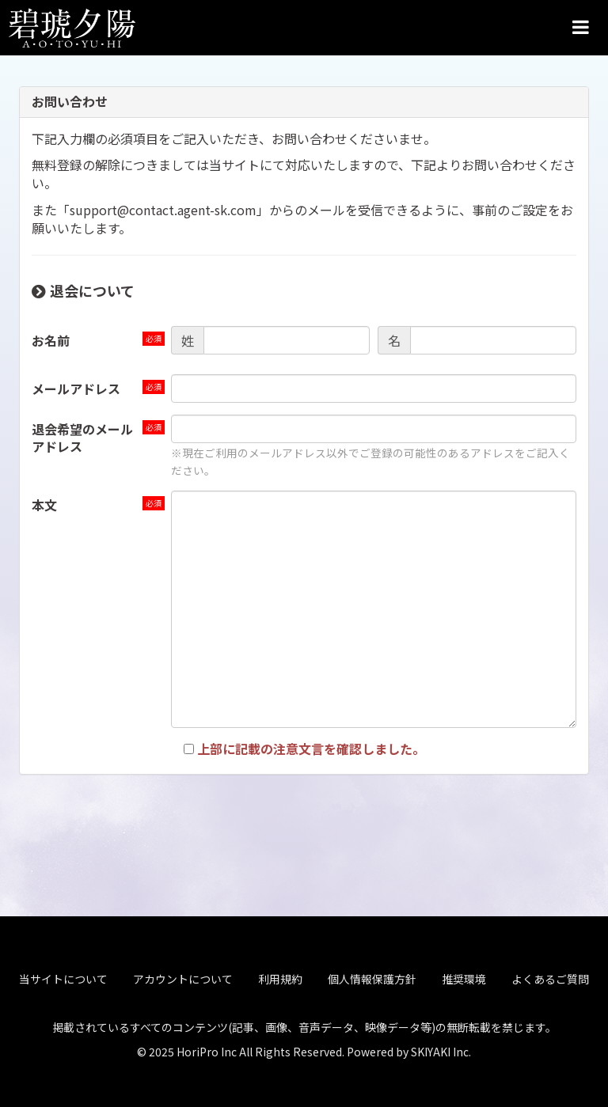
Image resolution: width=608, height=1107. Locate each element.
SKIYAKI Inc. (441, 1048)
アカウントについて (183, 976)
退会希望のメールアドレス (82, 438)
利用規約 (280, 976)
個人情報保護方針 (372, 976)
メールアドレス (76, 388)
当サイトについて (63, 976)
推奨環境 (464, 976)
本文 (44, 504)
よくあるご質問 (550, 976)
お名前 (51, 340)
